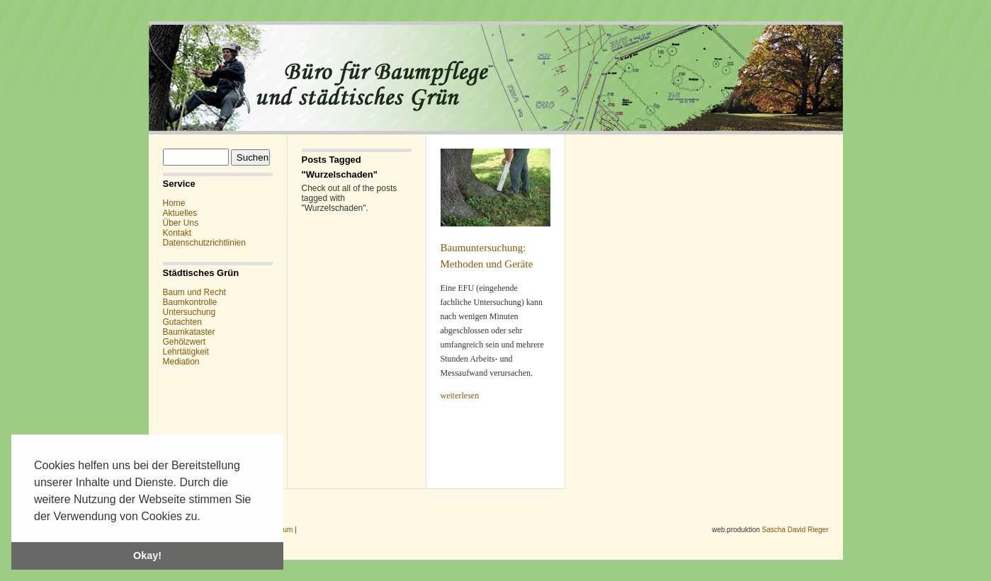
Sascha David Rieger (795, 530)
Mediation (181, 362)
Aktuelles (180, 213)
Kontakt (177, 233)
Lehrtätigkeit (186, 352)
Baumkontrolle (190, 302)
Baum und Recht (194, 292)
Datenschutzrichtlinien (204, 243)
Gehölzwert (184, 342)
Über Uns (181, 223)
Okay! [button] (147, 555)
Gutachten (182, 322)
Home (174, 203)
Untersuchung (189, 312)
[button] (205, 517)
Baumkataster (189, 332)
